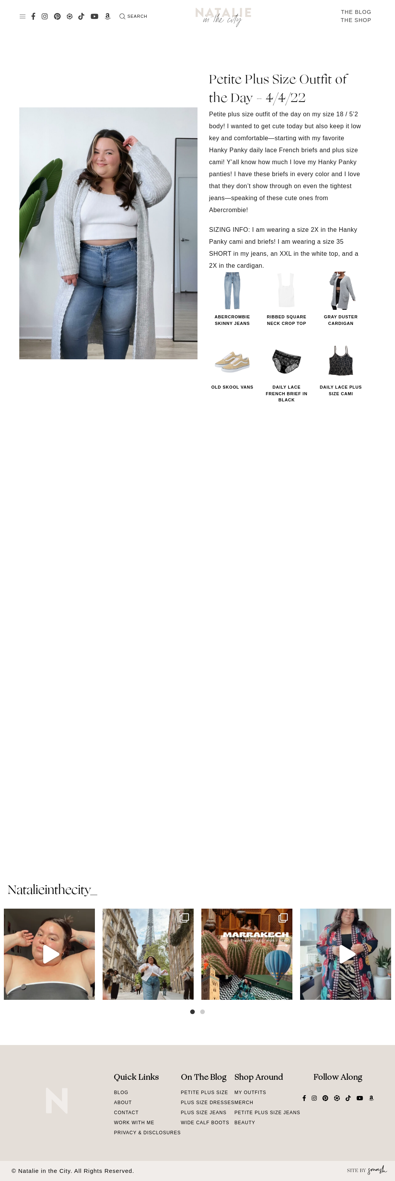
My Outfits (250, 1092)
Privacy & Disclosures (147, 1132)
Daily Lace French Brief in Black (286, 393)
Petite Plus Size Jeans (267, 1112)
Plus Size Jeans (203, 1112)
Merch (244, 1102)
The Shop (356, 20)
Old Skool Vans (232, 387)
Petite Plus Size (204, 1092)
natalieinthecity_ (52, 891)
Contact (126, 1112)
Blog (121, 1092)
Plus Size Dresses (208, 1102)
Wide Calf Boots (205, 1122)
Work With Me (134, 1122)
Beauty (245, 1122)
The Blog (356, 12)
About (123, 1102)
